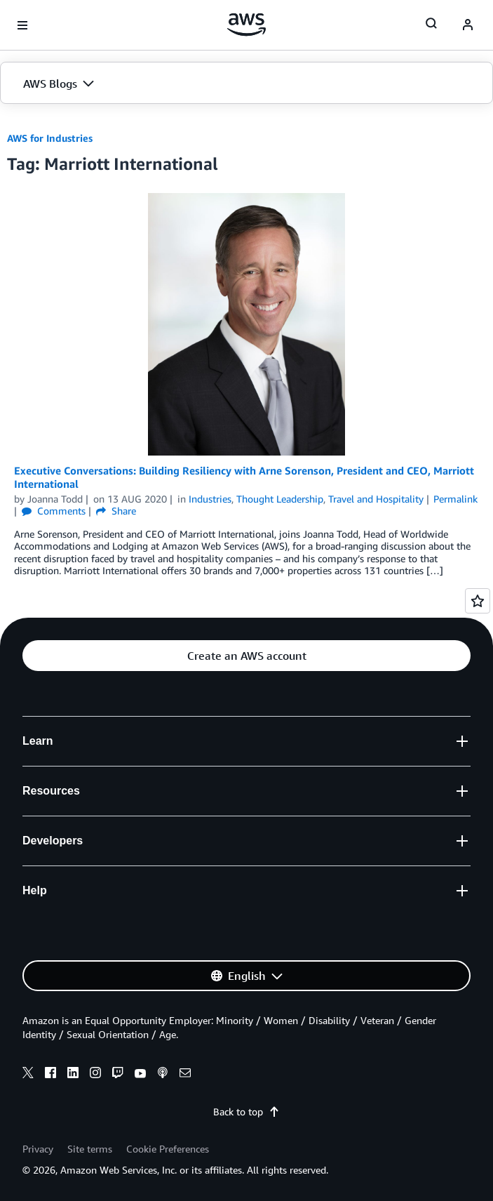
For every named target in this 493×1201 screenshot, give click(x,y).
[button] (246, 83)
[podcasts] (162, 1074)
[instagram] (95, 1074)
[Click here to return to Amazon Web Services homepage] (246, 24)
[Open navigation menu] (22, 25)
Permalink (455, 499)
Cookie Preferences (167, 1149)
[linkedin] (73, 1074)
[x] (28, 1074)
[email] (185, 1074)
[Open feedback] (477, 600)
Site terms (89, 1149)
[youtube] (140, 1074)
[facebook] (50, 1074)
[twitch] (117, 1074)
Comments (54, 511)
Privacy (37, 1149)
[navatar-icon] (468, 25)
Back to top (246, 1111)
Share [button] (116, 511)
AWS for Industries (50, 138)
